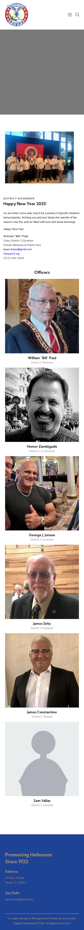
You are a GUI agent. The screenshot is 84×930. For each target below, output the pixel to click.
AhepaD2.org (11, 254)
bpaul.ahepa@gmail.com (17, 249)
